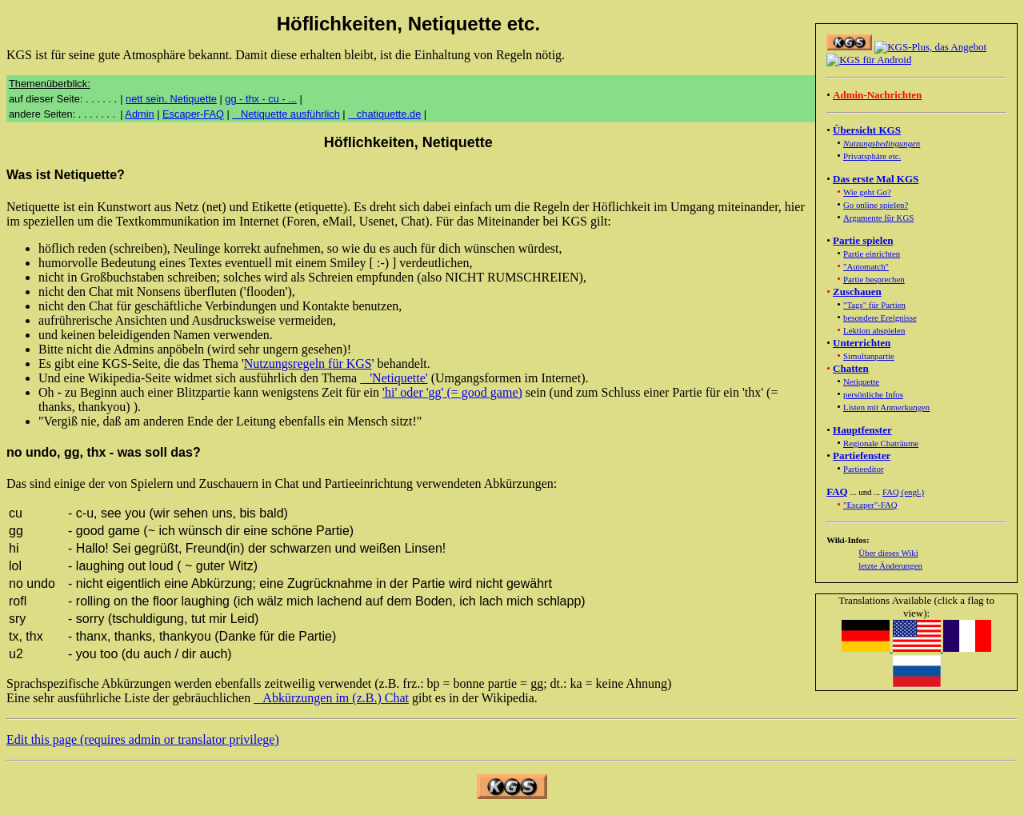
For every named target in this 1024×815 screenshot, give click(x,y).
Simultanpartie (868, 356)
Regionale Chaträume (880, 443)
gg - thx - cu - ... (261, 99)
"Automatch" (866, 266)
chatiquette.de (384, 114)
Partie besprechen (874, 279)
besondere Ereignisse (880, 317)
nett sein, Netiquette (171, 99)
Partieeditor (863, 468)
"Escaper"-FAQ (870, 504)
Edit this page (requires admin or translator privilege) (142, 739)
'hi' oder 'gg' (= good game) (452, 392)
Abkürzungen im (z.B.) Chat (331, 698)
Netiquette (861, 381)
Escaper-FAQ (193, 114)
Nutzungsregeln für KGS (308, 363)
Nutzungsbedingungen (881, 143)
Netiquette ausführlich (285, 114)
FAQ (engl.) (903, 492)
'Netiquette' (393, 378)
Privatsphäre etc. (872, 156)
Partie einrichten (871, 253)
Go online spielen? (875, 205)
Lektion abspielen (874, 330)
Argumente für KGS (878, 217)
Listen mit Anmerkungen (886, 407)
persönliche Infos (873, 394)
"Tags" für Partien (874, 305)
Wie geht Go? (867, 192)
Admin (139, 114)
